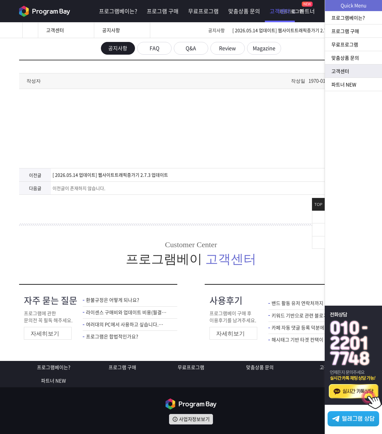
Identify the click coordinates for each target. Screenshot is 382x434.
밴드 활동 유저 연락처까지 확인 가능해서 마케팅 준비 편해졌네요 (312, 303)
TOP (318, 204)
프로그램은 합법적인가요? (112, 336)
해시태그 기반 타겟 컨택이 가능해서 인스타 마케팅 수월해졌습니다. (312, 339)
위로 (318, 229)
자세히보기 (45, 333)
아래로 (318, 242)
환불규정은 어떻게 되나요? (112, 300)
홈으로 (30, 30)
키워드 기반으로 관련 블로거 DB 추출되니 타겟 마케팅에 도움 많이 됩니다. (312, 315)
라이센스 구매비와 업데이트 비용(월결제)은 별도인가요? (127, 312)
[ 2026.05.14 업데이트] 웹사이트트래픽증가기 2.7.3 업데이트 (290, 30)
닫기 (318, 217)
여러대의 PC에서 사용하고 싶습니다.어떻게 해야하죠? (127, 324)
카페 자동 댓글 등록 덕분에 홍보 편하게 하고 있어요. (312, 327)
